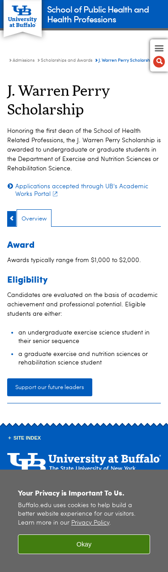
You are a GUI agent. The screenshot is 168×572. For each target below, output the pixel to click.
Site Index (27, 438)
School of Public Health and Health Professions (98, 14)
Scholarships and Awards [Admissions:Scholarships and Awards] (66, 60)
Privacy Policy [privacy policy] (90, 523)
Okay (84, 544)
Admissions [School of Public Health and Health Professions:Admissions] (23, 60)
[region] (84, 521)
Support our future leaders (49, 387)
